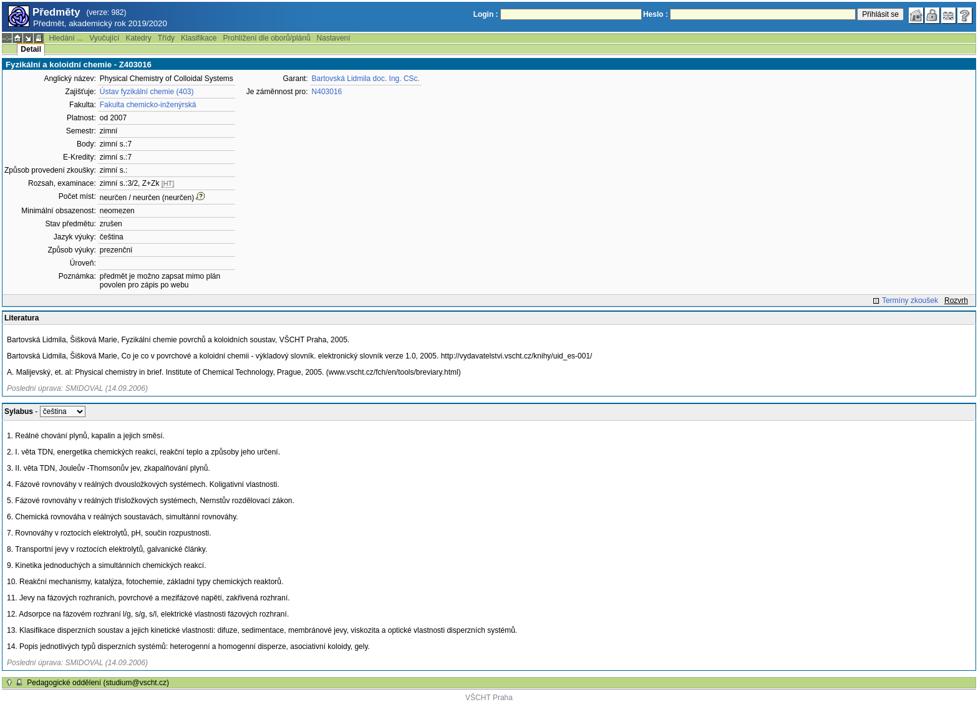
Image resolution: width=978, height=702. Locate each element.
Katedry (138, 38)
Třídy (166, 38)
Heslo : (655, 14)
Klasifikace (198, 38)
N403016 (327, 91)
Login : (485, 14)
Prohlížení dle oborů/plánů (266, 38)
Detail (31, 49)
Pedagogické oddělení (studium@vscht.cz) (98, 682)
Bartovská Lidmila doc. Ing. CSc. (366, 78)
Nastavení (334, 38)
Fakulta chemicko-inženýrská (148, 104)
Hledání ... (66, 38)
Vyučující (104, 38)
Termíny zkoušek (910, 300)
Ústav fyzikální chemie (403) (147, 91)
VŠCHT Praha (489, 697)
